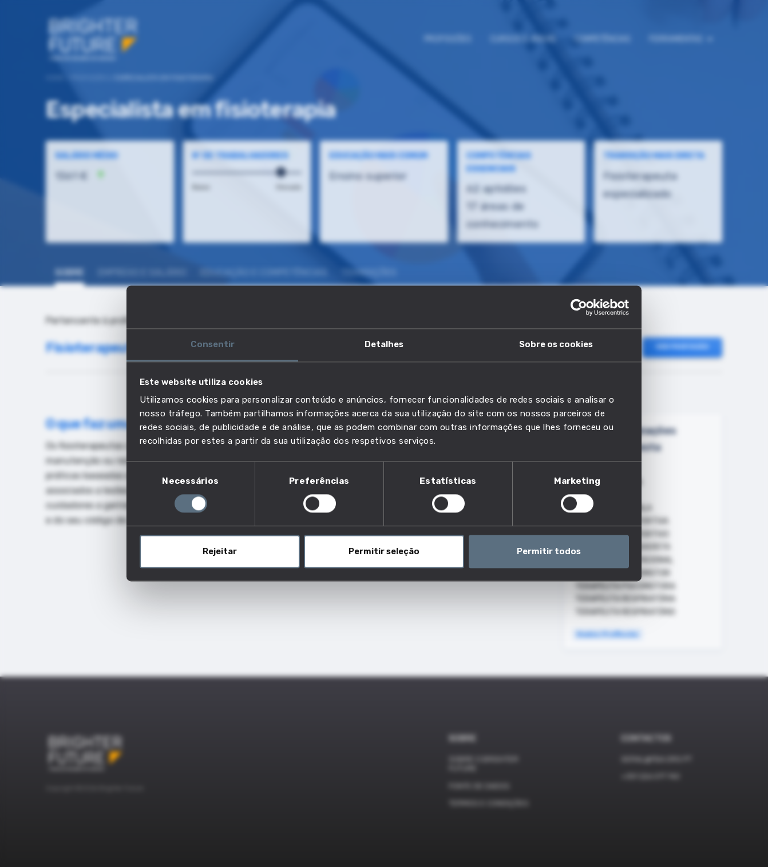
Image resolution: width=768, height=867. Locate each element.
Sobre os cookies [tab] (556, 344)
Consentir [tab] (213, 344)
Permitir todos (549, 551)
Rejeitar (220, 551)
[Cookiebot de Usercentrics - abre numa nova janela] (579, 307)
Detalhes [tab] (384, 344)
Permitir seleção (384, 551)
